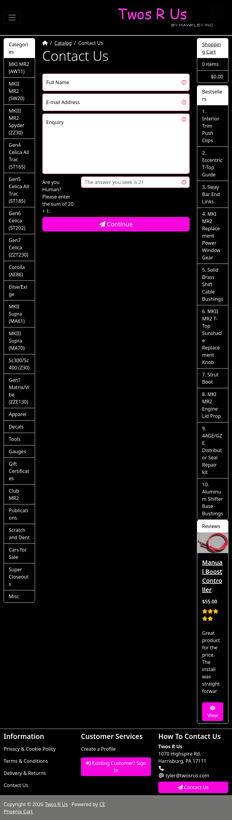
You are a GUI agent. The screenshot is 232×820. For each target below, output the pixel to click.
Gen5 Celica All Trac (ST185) (19, 190)
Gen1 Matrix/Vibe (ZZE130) (19, 391)
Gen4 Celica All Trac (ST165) (19, 156)
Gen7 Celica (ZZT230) (18, 247)
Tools (15, 439)
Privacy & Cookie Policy (30, 749)
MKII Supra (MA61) (17, 313)
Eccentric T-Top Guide (212, 167)
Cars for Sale (18, 553)
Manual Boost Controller (212, 576)
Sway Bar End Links (211, 194)
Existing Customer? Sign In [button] (116, 767)
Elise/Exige (18, 290)
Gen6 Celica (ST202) (17, 220)
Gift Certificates (19, 471)
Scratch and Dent (19, 534)
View (212, 712)
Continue (116, 224)
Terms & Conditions (26, 761)
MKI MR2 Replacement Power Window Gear (211, 236)
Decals (16, 426)
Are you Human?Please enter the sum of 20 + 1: (57, 197)
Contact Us (16, 785)
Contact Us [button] (193, 787)
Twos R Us (56, 804)
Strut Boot (210, 378)
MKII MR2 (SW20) (16, 91)
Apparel (17, 414)
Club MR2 (14, 494)
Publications (18, 514)
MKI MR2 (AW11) (19, 68)
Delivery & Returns (25, 773)
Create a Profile (98, 749)
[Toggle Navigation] (12, 17)
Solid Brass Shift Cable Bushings (212, 284)
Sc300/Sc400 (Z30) (19, 364)
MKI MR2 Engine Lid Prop (211, 405)
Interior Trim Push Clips (210, 129)
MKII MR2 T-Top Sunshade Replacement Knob (212, 337)
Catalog (63, 43)
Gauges (17, 451)
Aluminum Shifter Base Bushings (212, 502)
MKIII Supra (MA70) (17, 340)
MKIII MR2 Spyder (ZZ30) (16, 121)
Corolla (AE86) (17, 271)
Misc (14, 596)
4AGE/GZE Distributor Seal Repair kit (212, 453)
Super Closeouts (19, 576)
